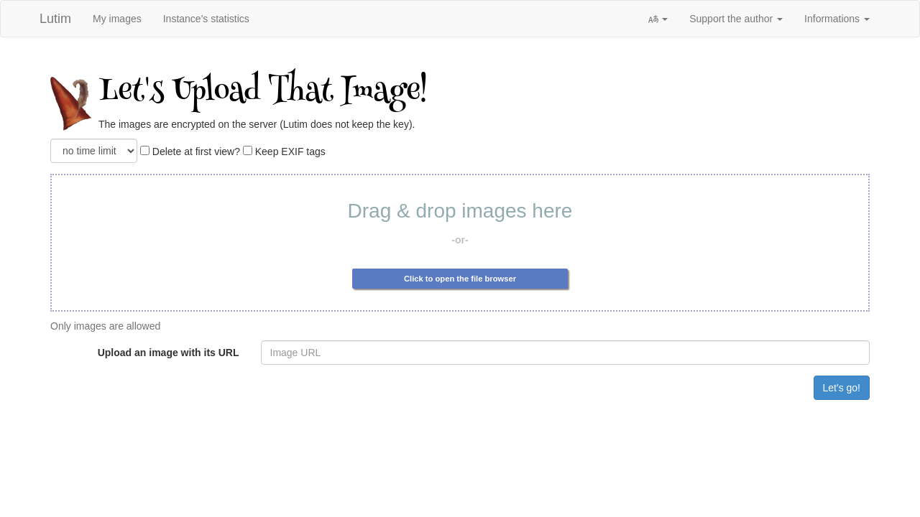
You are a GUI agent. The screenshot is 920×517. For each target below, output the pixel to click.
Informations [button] (837, 18)
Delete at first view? (190, 151)
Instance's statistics (206, 18)
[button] (657, 19)
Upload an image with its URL (168, 352)
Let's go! (842, 387)
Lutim (55, 18)
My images (117, 18)
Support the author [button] (736, 18)
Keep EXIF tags (284, 151)
